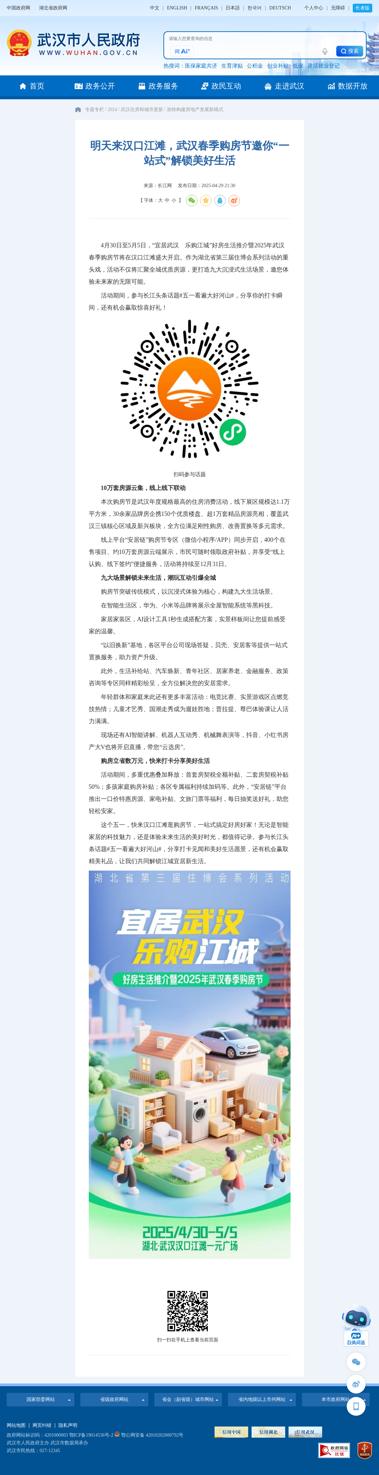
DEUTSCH (280, 7)
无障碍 (338, 7)
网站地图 (16, 1425)
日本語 (233, 7)
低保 (298, 66)
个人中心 (313, 7)
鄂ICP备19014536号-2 (91, 1435)
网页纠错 (42, 1425)
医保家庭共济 (201, 66)
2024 (112, 109)
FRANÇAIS (206, 7)
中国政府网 (18, 7)
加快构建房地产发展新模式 (195, 109)
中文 (154, 7)
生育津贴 (232, 66)
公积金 (255, 66)
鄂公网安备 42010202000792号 (148, 1435)
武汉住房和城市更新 (142, 109)
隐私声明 (68, 1425)
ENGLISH (177, 7)
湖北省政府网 (53, 7)
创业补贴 (278, 66)
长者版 (362, 7)
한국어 (255, 7)
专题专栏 (94, 109)
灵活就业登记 (323, 66)
